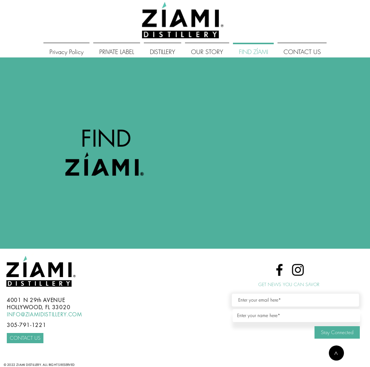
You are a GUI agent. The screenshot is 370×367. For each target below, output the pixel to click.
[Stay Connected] (337, 332)
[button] (336, 353)
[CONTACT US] (25, 338)
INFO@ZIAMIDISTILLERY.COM (44, 314)
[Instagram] (298, 270)
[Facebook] (279, 270)
